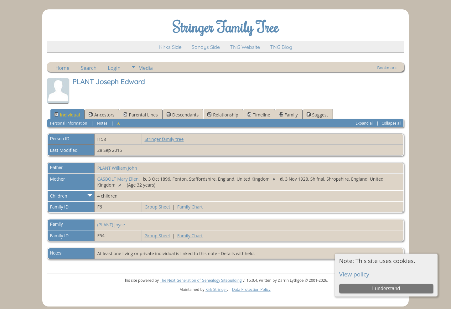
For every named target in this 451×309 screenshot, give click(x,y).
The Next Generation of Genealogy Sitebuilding (201, 280)
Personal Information (68, 123)
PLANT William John (117, 168)
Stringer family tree (164, 139)
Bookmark (387, 67)
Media (145, 67)
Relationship (222, 115)
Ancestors (101, 115)
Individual (67, 115)
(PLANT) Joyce (111, 225)
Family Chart (190, 207)
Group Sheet (157, 207)
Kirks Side (170, 47)
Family (288, 115)
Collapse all (391, 123)
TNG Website (245, 47)
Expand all (364, 123)
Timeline (258, 115)
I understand (386, 288)
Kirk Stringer (216, 289)
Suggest (317, 115)
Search (89, 67)
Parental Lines (140, 115)
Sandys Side (206, 47)
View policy (354, 274)
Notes (102, 123)
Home (62, 67)
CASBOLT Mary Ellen (117, 179)
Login (114, 67)
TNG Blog (281, 47)
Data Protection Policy (251, 289)
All (119, 123)
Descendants (183, 115)
